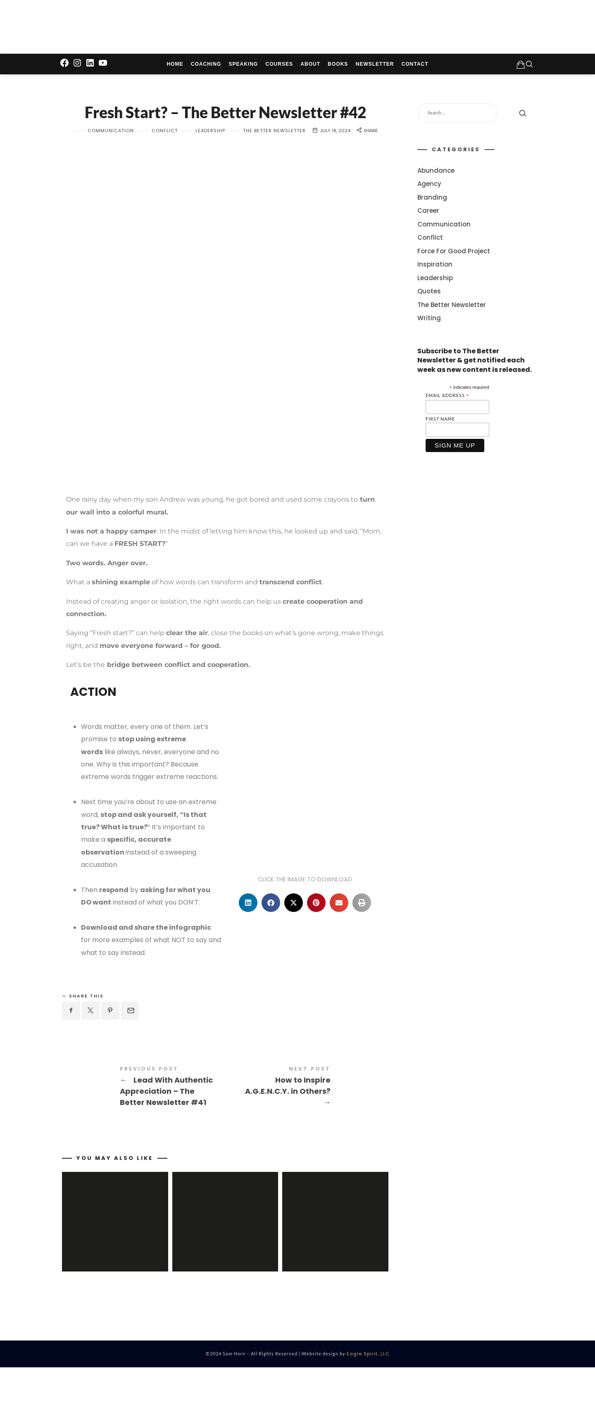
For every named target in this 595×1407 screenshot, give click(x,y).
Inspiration (434, 266)
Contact (415, 66)
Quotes (429, 293)
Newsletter (375, 66)
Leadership (210, 162)
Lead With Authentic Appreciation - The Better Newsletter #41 (143, 1118)
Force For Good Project (453, 253)
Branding (432, 199)
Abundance (436, 173)
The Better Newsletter (274, 162)
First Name (440, 421)
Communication (111, 162)
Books (338, 66)
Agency (429, 186)
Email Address (447, 398)
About (310, 66)
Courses (279, 66)
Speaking (243, 66)
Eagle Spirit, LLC (368, 1393)
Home (175, 66)
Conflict (165, 162)
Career (428, 213)
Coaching (206, 66)
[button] (248, 934)
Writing (429, 320)
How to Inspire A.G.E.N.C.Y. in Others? (306, 1118)
